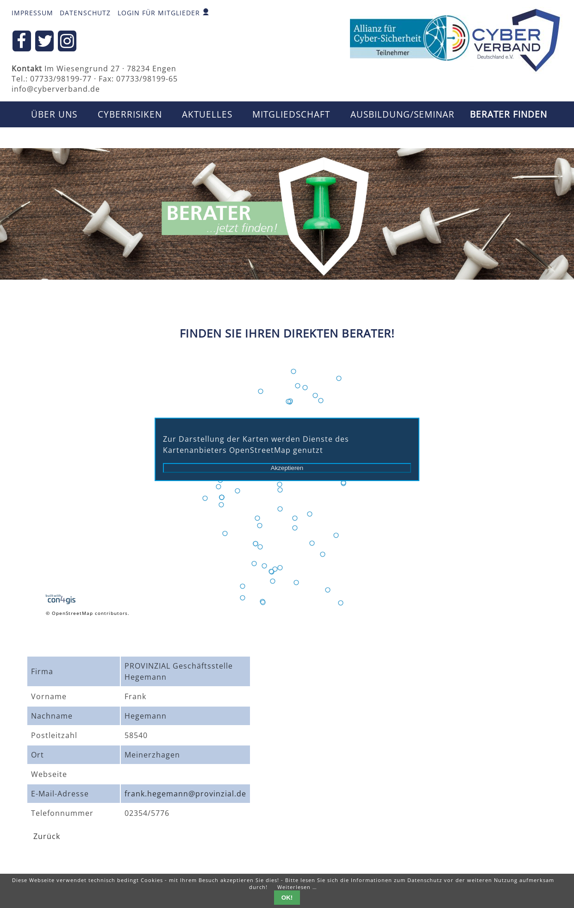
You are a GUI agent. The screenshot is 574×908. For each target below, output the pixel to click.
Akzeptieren (287, 467)
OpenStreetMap (72, 613)
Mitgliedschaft (291, 114)
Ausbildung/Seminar (402, 114)
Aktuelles (207, 114)
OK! (287, 897)
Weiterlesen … (297, 886)
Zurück (46, 836)
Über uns (54, 114)
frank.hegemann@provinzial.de (185, 794)
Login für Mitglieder (159, 12)
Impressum (32, 12)
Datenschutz (85, 12)
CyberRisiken (130, 114)
